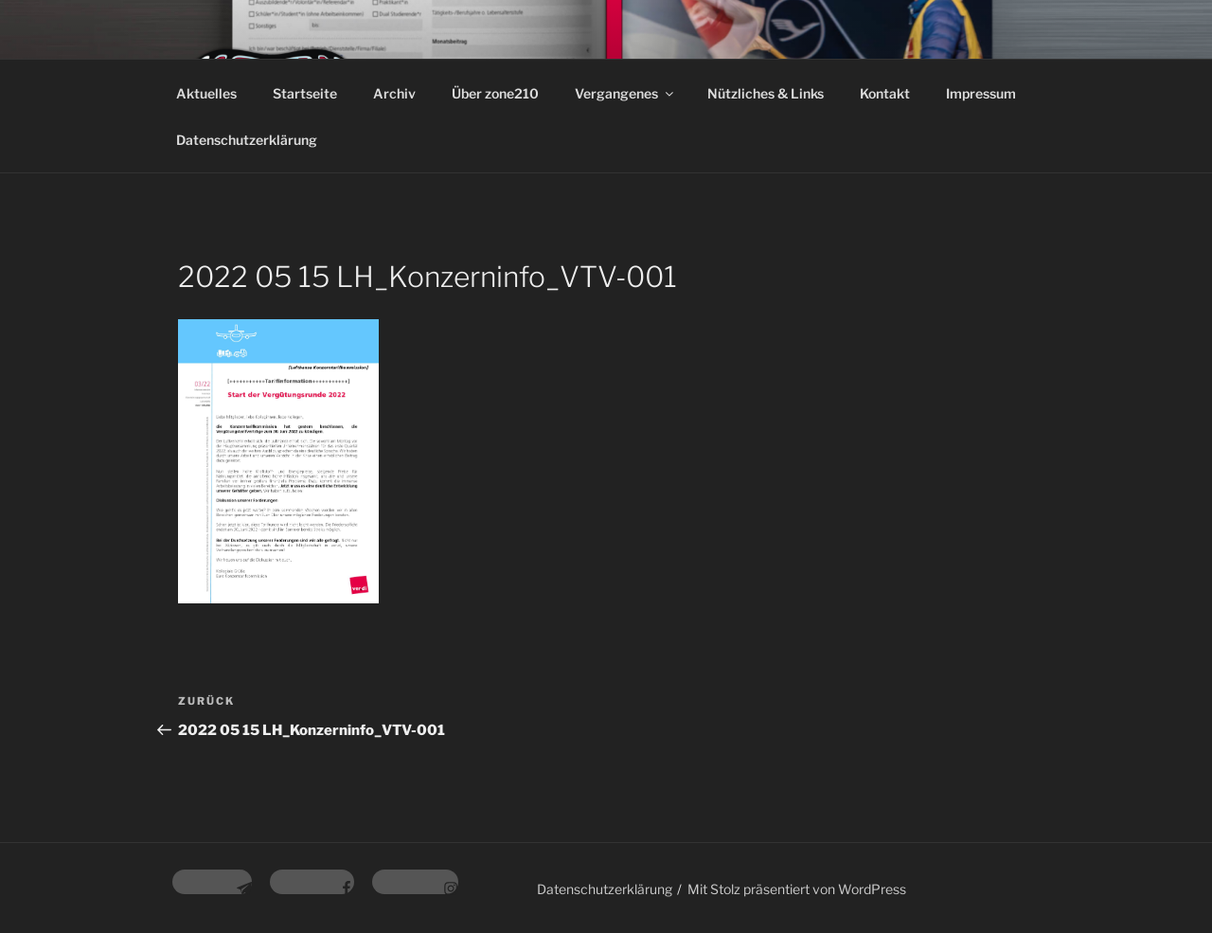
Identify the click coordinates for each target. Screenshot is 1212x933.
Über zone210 (495, 93)
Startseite (305, 93)
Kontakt (885, 93)
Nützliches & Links (765, 93)
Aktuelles (206, 93)
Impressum (981, 93)
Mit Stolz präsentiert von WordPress (796, 889)
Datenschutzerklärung (246, 140)
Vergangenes (625, 93)
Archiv (394, 93)
